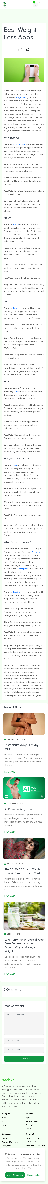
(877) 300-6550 (31, 1142)
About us (5, 1139)
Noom (16, 224)
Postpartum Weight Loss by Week (21, 747)
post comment (24, 1059)
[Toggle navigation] (42, 4)
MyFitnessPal (19, 144)
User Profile (30, 1125)
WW (15, 465)
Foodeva (36, 552)
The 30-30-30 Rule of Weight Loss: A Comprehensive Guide (22, 871)
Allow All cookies (15, 1175)
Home (4, 1118)
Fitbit (17, 391)
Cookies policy (33, 1175)
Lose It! (16, 308)
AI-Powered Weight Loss (19, 809)
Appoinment (6, 1121)
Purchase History (32, 1121)
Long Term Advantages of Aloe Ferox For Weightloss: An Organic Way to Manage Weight (24, 945)
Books (4, 1125)
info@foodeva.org (32, 1138)
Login (28, 1118)
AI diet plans (22, 569)
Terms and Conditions (10, 1142)
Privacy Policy (6, 1146)
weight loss (21, 97)
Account (28, 1129)
